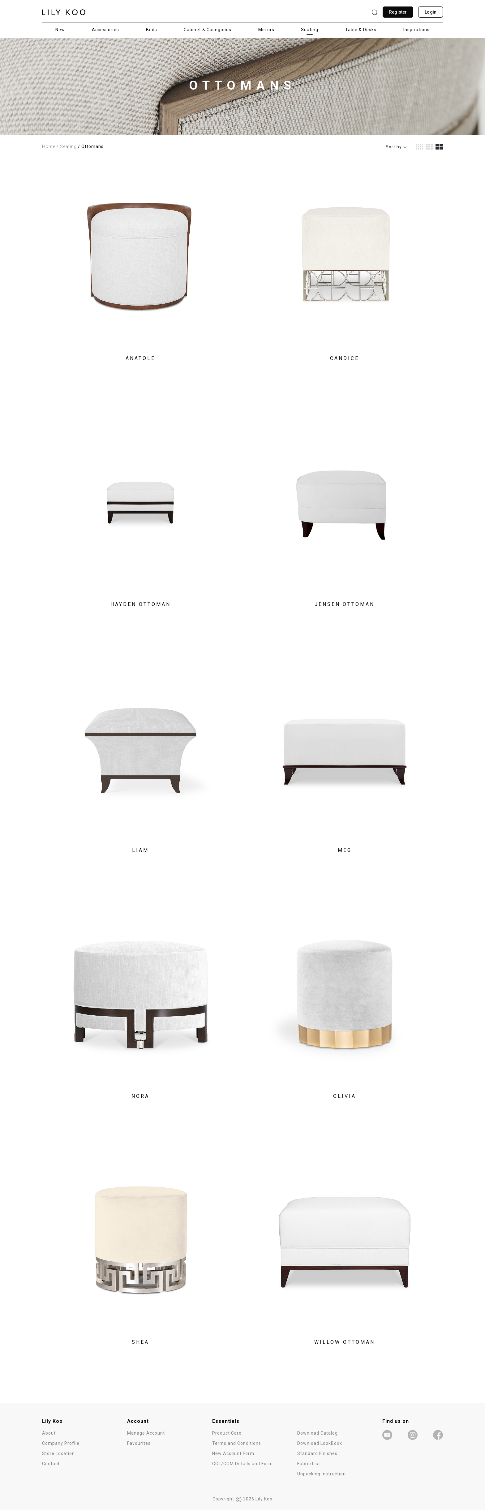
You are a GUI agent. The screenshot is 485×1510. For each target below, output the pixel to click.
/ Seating (67, 146)
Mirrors (266, 29)
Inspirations (416, 29)
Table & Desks (360, 29)
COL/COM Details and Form (242, 1463)
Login (430, 12)
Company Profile (60, 1443)
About (49, 1433)
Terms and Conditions (236, 1443)
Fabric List (308, 1463)
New (60, 29)
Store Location (58, 1453)
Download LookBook (319, 1443)
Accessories (105, 29)
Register (398, 12)
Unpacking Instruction (321, 1473)
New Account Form (233, 1453)
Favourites (139, 1443)
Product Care (227, 1433)
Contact (51, 1463)
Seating (309, 29)
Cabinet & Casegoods (207, 29)
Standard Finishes (317, 1453)
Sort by (396, 146)
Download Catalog (317, 1433)
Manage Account (146, 1433)
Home (48, 146)
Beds (151, 29)
